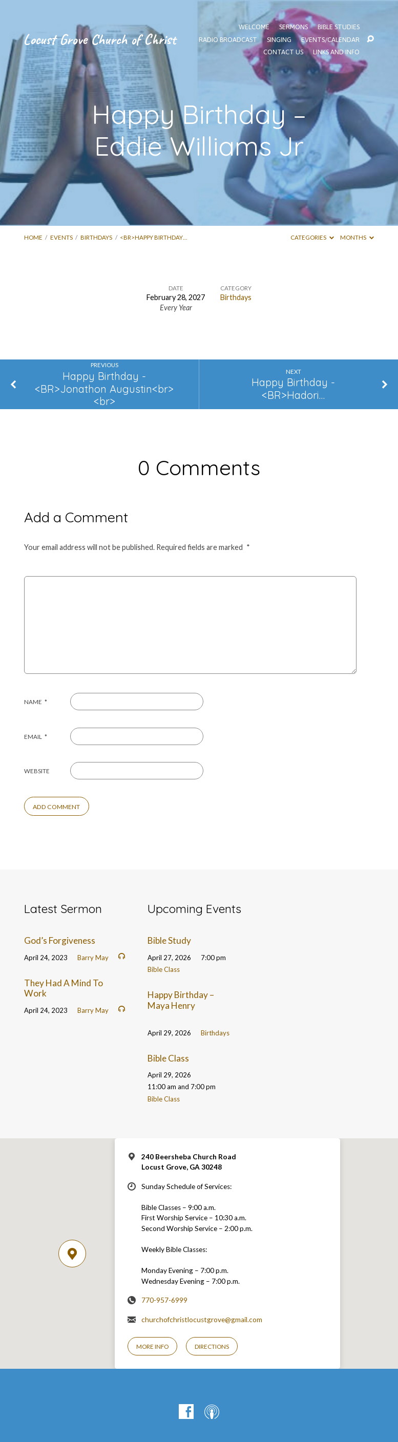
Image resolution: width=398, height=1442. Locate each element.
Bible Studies (339, 27)
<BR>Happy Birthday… (153, 237)
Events (61, 237)
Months (357, 237)
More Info (152, 1346)
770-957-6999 (164, 1300)
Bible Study (169, 940)
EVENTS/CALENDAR (330, 40)
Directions (212, 1346)
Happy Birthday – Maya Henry (181, 1000)
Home (33, 237)
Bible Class (164, 969)
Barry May (93, 957)
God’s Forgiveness (59, 940)
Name (36, 701)
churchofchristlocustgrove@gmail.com (201, 1320)
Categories (312, 237)
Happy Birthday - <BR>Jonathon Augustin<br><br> (104, 389)
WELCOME (254, 27)
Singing (279, 40)
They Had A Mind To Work (63, 988)
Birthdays (96, 237)
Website (37, 771)
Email (36, 736)
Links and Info (336, 52)
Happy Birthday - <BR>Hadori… (293, 388)
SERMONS (293, 27)
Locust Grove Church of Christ (99, 39)
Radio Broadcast (228, 40)
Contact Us (283, 52)
